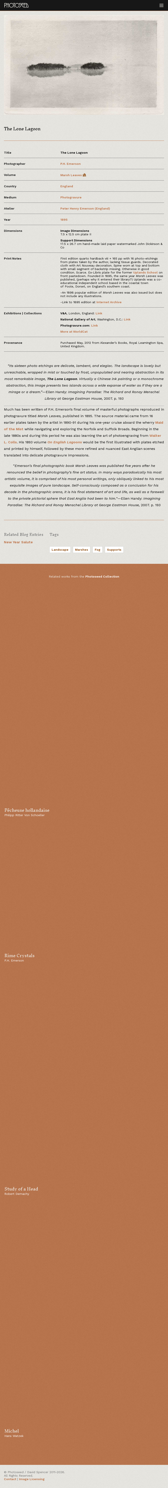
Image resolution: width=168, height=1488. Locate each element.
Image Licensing (32, 1479)
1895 (64, 219)
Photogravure (71, 197)
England (66, 186)
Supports (114, 549)
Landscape (60, 549)
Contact (10, 1479)
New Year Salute (18, 542)
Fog (97, 549)
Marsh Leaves (73, 175)
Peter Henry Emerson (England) (85, 208)
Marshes (81, 549)
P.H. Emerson (70, 163)
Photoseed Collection (102, 576)
